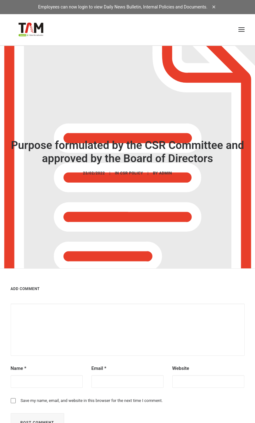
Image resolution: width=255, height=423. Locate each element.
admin (165, 171)
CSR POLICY (131, 171)
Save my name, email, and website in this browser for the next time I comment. (91, 397)
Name (18, 365)
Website (180, 365)
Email (99, 365)
